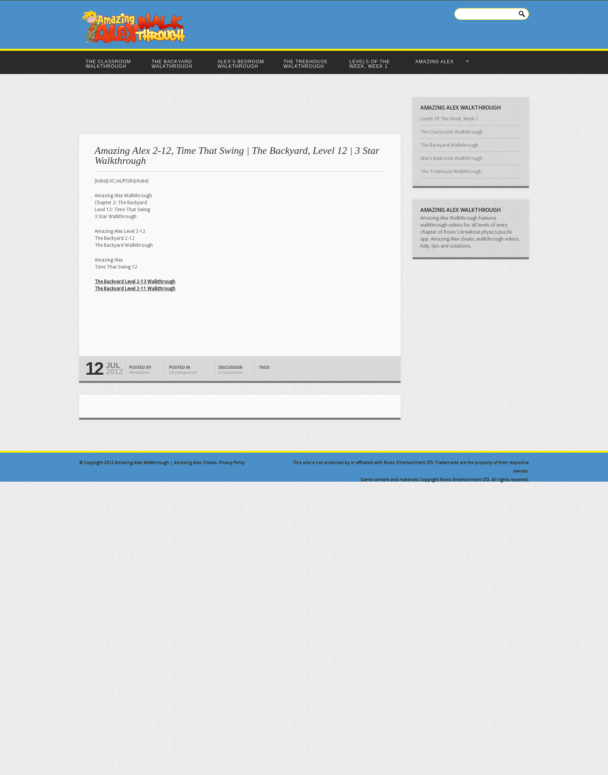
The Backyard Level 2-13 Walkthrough (135, 281)
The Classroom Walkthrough (108, 64)
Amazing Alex (440, 61)
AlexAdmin (139, 372)
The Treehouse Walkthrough (305, 64)
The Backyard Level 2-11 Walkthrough (135, 288)
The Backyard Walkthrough (172, 64)
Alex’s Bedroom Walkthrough (241, 64)
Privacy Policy (232, 462)
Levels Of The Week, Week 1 (369, 64)
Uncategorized (183, 372)
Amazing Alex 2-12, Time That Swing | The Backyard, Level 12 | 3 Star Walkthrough (237, 155)
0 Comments (230, 372)
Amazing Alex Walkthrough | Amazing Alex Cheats (166, 462)
